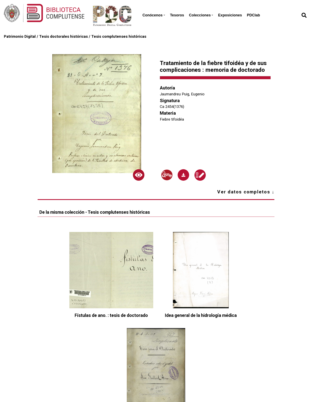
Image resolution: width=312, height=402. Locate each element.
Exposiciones (230, 15)
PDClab (253, 15)
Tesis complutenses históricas (118, 36)
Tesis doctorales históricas (63, 36)
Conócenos (154, 15)
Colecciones (201, 15)
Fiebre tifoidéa (172, 119)
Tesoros (177, 15)
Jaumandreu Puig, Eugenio (182, 94)
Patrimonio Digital (20, 36)
